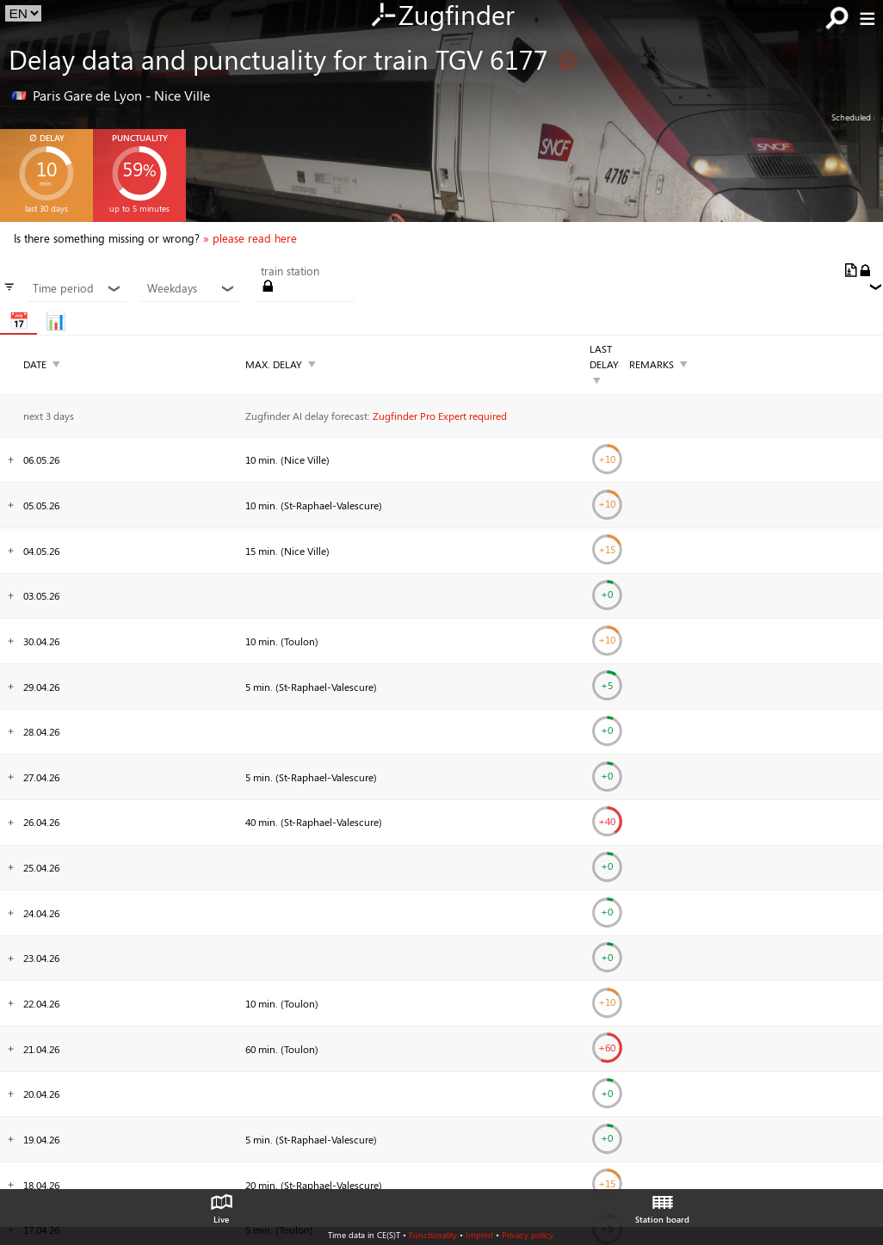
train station (290, 271)
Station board (662, 1204)
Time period (77, 288)
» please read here (250, 238)
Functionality (433, 1235)
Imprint (479, 1235)
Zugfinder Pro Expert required (440, 415)
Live (221, 1204)
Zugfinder (442, 16)
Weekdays (191, 288)
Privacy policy (527, 1235)
